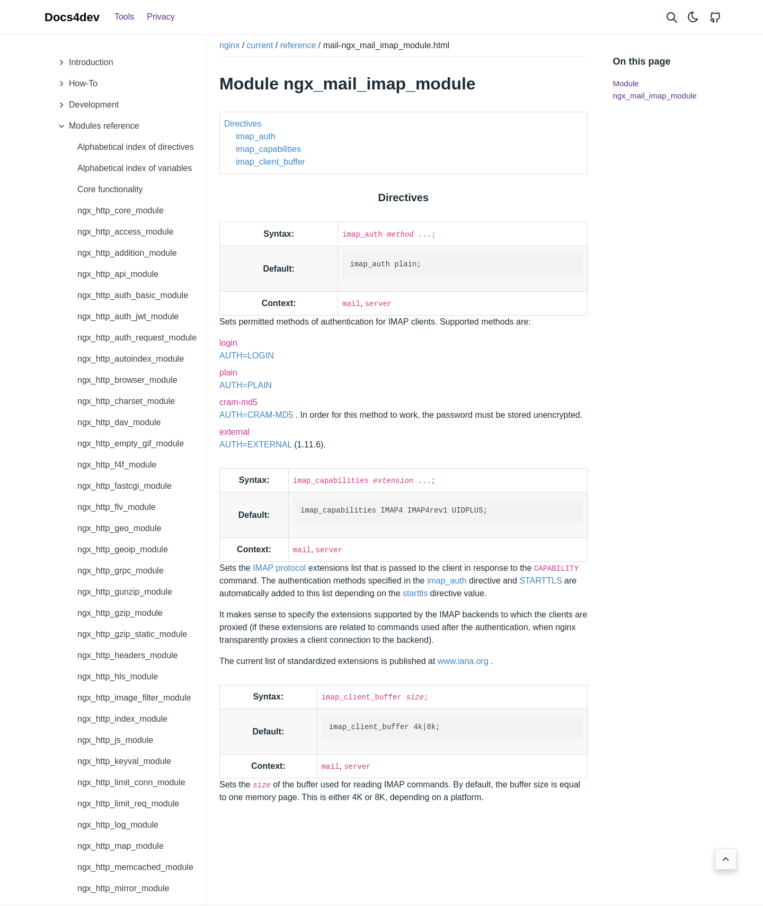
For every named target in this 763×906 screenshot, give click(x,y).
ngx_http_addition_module (127, 252)
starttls (415, 593)
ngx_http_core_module (120, 210)
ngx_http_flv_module (116, 507)
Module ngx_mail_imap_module (655, 89)
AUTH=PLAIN (245, 385)
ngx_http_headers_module (127, 655)
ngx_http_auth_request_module (137, 337)
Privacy (160, 16)
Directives (242, 123)
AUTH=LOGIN (246, 355)
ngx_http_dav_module (119, 422)
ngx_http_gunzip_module (124, 591)
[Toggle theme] (693, 17)
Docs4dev (72, 17)
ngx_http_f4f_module (116, 464)
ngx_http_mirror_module (123, 888)
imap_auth (256, 136)
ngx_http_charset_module (126, 401)
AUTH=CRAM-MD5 (257, 414)
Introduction (83, 62)
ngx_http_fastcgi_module (124, 485)
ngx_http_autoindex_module (130, 358)
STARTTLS (541, 580)
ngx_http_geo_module (119, 528)
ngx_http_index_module (122, 718)
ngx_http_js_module (115, 739)
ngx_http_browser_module (127, 379)
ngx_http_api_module (117, 274)
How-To (75, 83)
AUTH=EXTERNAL (256, 444)
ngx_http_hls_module (117, 676)
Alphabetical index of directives (135, 146)
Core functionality (110, 189)
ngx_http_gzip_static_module (132, 634)
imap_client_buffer (270, 161)
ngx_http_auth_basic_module (132, 295)
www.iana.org (464, 661)
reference (298, 45)
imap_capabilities (268, 149)
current (260, 45)
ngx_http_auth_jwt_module (128, 316)
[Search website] (671, 17)
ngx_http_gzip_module (120, 612)
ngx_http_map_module (120, 845)
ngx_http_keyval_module (124, 761)
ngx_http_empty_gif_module (130, 443)
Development (86, 104)
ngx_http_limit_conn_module (131, 782)
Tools (124, 16)
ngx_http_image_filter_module (134, 697)
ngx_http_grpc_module (120, 570)
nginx (229, 45)
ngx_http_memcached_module (135, 867)
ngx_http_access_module (125, 231)
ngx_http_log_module (117, 824)
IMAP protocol (280, 567)
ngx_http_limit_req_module (128, 803)
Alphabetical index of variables (134, 168)
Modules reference (96, 126)
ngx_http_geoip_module (122, 549)
